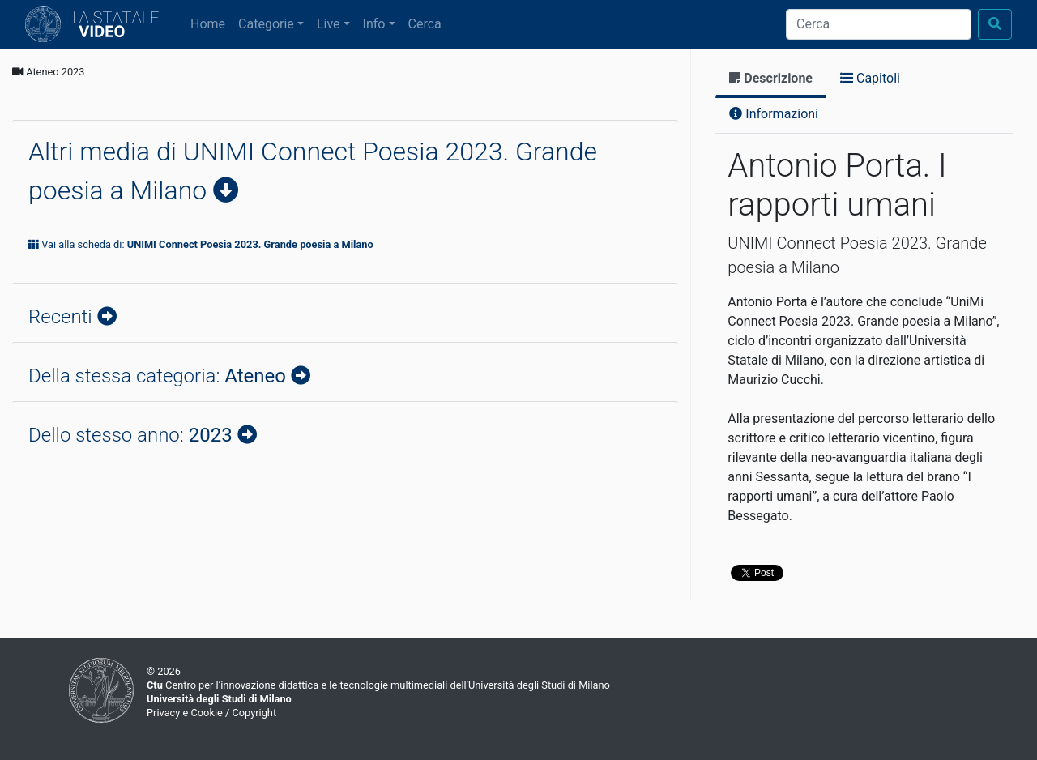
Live (328, 24)
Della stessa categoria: (159, 376)
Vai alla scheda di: (200, 244)
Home (211, 23)
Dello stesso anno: (132, 435)
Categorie (266, 24)
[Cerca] (878, 24)
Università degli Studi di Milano (219, 699)
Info (374, 24)
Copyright (254, 713)
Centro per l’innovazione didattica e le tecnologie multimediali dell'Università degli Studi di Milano (378, 685)
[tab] (770, 80)
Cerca (425, 24)
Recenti (62, 316)
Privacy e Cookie (185, 713)
